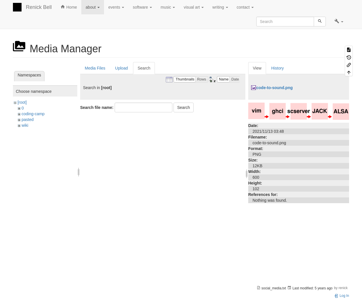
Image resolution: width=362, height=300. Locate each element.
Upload (121, 68)
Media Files (95, 68)
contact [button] (245, 7)
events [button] (116, 7)
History (277, 68)
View (257, 68)
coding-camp (33, 113)
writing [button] (220, 7)
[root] (22, 102)
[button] (339, 21)
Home (68, 6)
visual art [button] (194, 7)
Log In (341, 296)
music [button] (168, 7)
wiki (25, 125)
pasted (28, 119)
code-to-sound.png (274, 87)
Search (144, 68)
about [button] (93, 7)
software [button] (142, 7)
